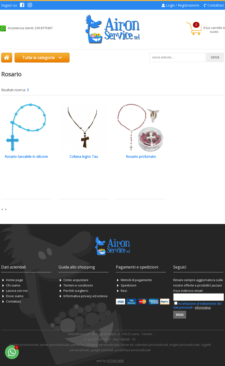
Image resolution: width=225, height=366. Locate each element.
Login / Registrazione (182, 5)
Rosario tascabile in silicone (26, 156)
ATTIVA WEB (115, 361)
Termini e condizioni (78, 285)
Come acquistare (75, 280)
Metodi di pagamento (136, 280)
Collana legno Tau (83, 156)
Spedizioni (128, 285)
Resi (124, 290)
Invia (179, 314)
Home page (14, 280)
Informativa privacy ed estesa (85, 296)
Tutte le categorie (42, 57)
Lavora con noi (17, 290)
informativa (203, 307)
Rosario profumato (141, 156)
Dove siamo (15, 296)
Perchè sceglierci (75, 290)
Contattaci (216, 5)
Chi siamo (13, 285)
